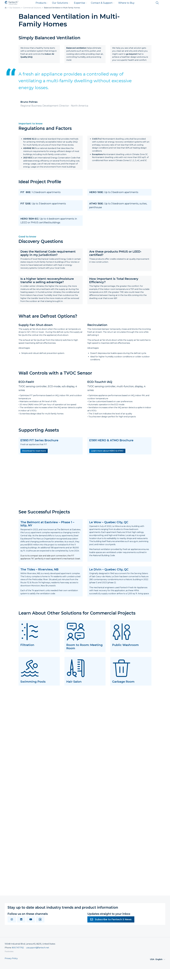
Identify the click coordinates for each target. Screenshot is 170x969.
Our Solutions (61, 2)
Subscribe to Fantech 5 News (111, 919)
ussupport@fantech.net (37, 948)
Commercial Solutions (32, 8)
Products (42, 2)
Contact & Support (103, 2)
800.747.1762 (18, 948)
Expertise (80, 2)
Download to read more (34, 451)
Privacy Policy (11, 958)
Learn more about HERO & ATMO (107, 451)
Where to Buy (126, 2)
